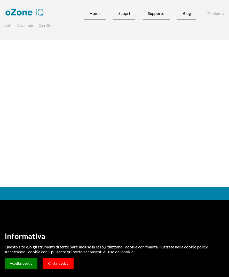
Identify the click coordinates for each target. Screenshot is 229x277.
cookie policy (196, 246)
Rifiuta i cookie (58, 263)
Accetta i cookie (21, 263)
